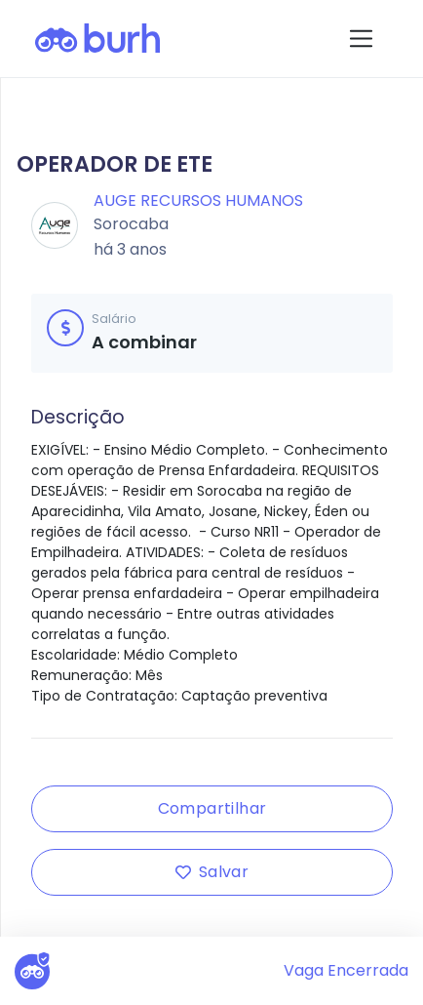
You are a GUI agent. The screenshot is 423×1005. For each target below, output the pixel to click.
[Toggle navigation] (361, 39)
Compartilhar (212, 808)
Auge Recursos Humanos (198, 200)
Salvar (212, 872)
